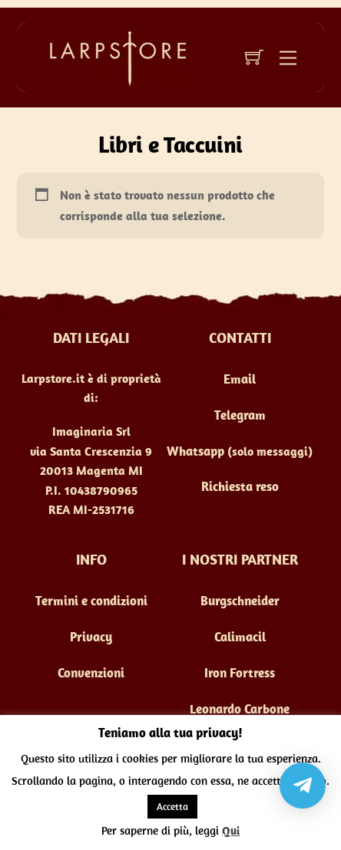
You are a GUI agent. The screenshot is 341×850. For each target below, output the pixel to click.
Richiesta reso (240, 486)
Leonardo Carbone (240, 708)
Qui (231, 830)
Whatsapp (195, 451)
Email (239, 379)
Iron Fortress (239, 672)
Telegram (240, 415)
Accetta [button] (172, 806)
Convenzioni (91, 672)
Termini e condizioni (91, 600)
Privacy (91, 636)
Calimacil (240, 636)
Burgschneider (240, 600)
